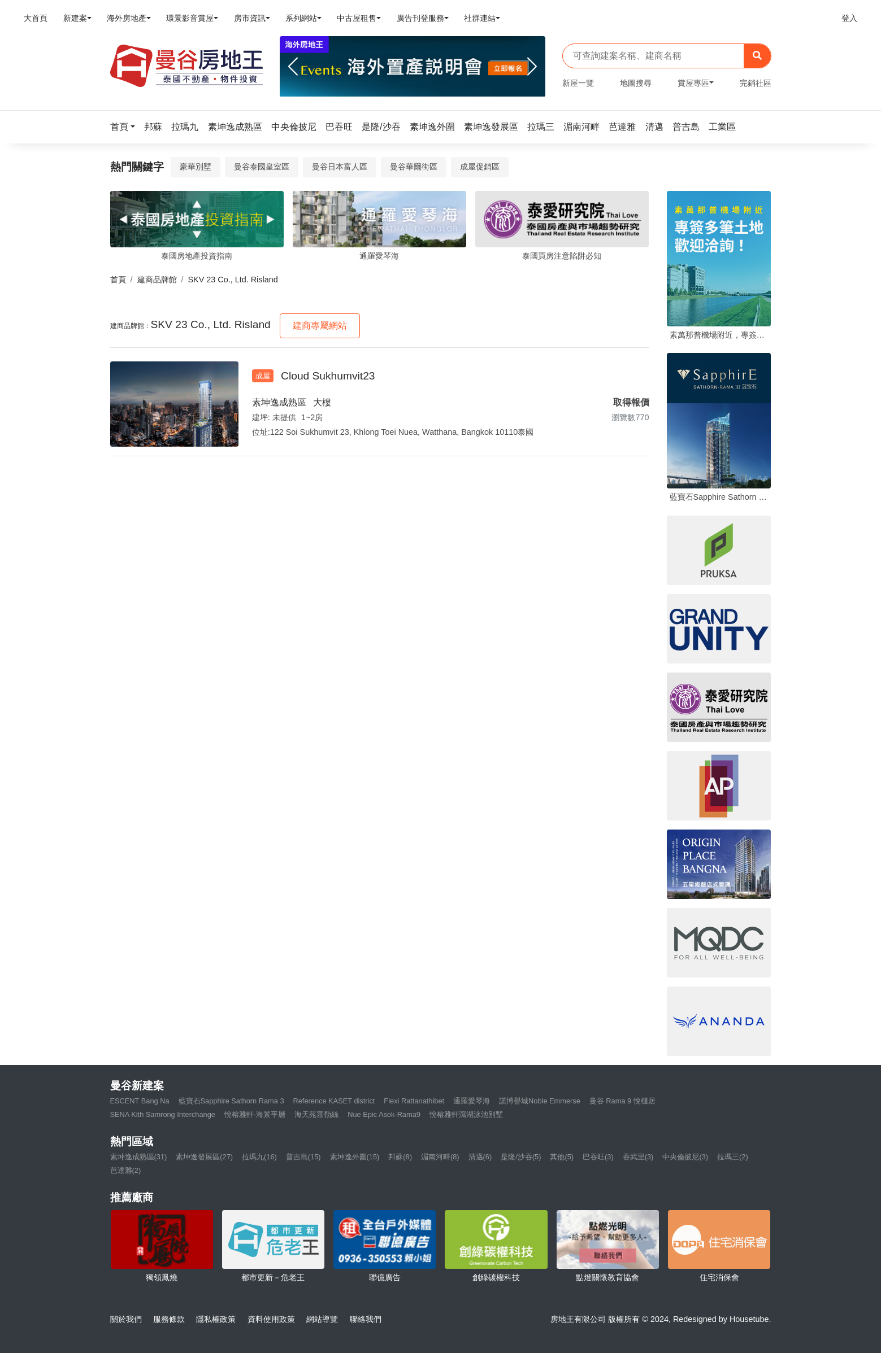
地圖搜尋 (636, 83)
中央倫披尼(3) (685, 1157)
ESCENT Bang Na (140, 1101)
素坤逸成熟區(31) (138, 1157)
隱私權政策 (216, 1319)
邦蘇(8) (400, 1157)
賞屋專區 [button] (693, 83)
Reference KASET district (334, 1101)
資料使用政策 (271, 1319)
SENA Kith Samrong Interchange (162, 1114)
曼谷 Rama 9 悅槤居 (622, 1101)
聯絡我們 (365, 1319)
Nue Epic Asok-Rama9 (384, 1114)
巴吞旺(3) (598, 1157)
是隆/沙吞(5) (521, 1157)
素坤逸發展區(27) (204, 1157)
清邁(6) (480, 1157)
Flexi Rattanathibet (414, 1101)
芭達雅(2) (125, 1170)
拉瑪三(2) (732, 1157)
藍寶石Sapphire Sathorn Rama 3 (231, 1101)
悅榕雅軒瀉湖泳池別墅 (466, 1114)
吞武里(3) (638, 1157)
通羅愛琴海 (471, 1101)
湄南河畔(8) (440, 1157)
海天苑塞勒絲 (316, 1114)
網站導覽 (322, 1319)
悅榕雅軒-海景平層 (254, 1114)
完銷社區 (755, 83)
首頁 (118, 279)
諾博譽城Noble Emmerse (539, 1101)
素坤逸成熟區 (279, 402)
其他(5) (562, 1157)
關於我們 (126, 1319)
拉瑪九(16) (259, 1157)
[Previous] (293, 66)
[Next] (532, 66)
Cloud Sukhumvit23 (328, 376)
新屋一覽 (578, 83)
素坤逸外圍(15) (355, 1157)
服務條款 (169, 1319)
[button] (126, 127)
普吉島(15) (303, 1157)
